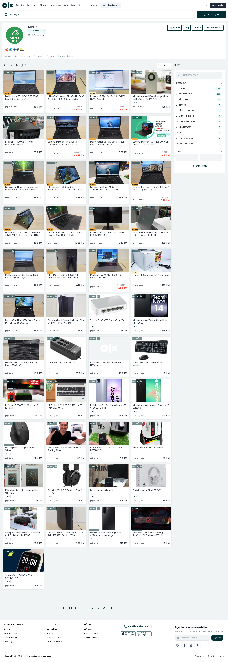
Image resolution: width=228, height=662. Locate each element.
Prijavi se (217, 638)
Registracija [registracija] (217, 5)
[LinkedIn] (198, 645)
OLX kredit (88, 629)
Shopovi (44, 5)
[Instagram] (177, 645)
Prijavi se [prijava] (203, 5)
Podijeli (174, 27)
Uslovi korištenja (10, 633)
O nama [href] (50, 56)
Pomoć (220, 656)
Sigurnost (75, 5)
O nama (6, 629)
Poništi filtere (199, 165)
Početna (20, 5)
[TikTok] (191, 645)
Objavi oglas (111, 5)
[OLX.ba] (7, 5)
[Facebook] (184, 645)
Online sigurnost (10, 638)
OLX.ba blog (52, 629)
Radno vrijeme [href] (65, 56)
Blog (66, 5)
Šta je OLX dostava (54, 642)
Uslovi (211, 656)
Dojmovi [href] (38, 56)
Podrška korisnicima (136, 626)
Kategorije (32, 5)
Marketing (56, 5)
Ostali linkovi (90, 6)
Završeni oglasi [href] (22, 56)
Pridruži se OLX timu (55, 638)
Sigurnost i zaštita (91, 633)
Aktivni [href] (7, 56)
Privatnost (200, 656)
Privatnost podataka (92, 638)
